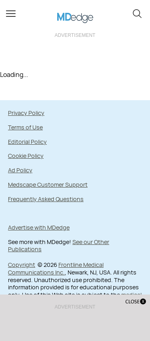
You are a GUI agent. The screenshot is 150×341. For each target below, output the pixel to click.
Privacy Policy (26, 113)
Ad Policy (20, 170)
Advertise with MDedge (39, 227)
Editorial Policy (27, 141)
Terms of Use (25, 127)
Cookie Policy (26, 155)
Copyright (21, 264)
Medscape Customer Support (48, 184)
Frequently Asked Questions (46, 199)
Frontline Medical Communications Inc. (56, 268)
